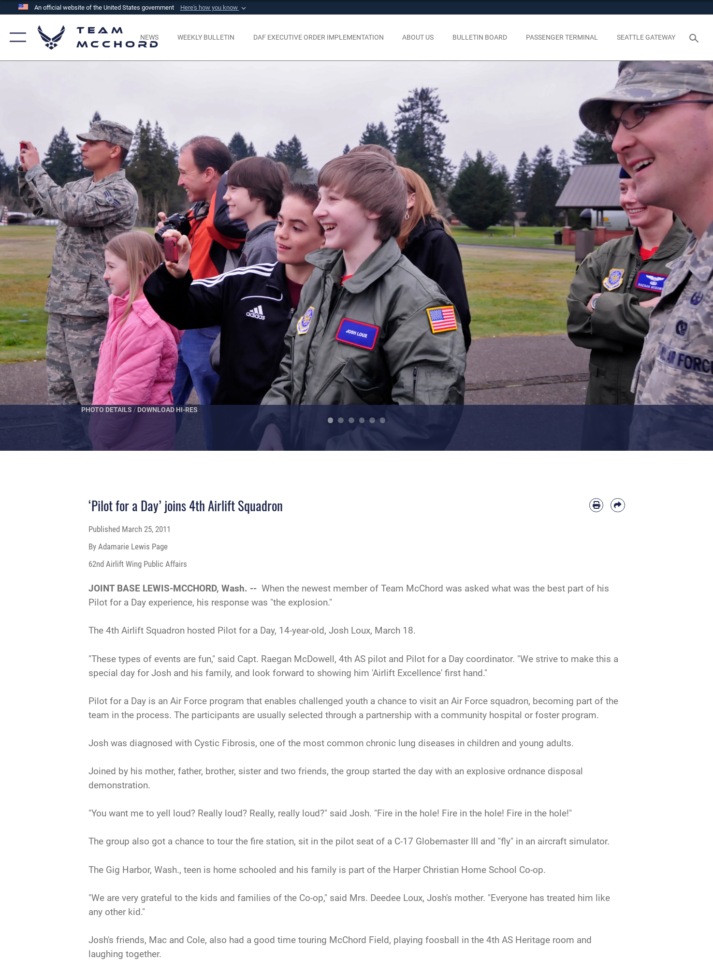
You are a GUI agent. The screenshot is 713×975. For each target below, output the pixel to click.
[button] (214, 8)
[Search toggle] (695, 37)
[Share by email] (618, 505)
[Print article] (596, 505)
